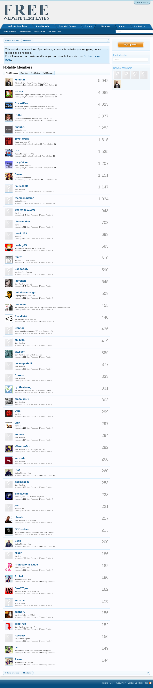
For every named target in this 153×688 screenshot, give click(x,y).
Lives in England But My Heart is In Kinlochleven (52, 308)
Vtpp (18, 410)
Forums (88, 26)
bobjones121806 (25, 209)
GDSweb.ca (22, 529)
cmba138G (21, 186)
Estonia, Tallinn (43, 83)
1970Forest (22, 138)
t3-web (19, 517)
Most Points (35, 73)
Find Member (120, 55)
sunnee (19, 434)
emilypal (20, 339)
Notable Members (9, 32)
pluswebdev (22, 221)
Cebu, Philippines (44, 650)
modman (20, 304)
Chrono (19, 375)
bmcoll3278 (22, 398)
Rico (17, 469)
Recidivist (21, 316)
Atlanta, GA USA (56, 95)
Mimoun (20, 79)
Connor (19, 327)
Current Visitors (25, 32)
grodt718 (20, 623)
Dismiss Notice (107, 49)
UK (29, 142)
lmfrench (20, 280)
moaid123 (21, 233)
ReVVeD (20, 635)
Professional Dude (26, 564)
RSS (150, 683)
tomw (18, 256)
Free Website (42, 26)
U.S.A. (32, 615)
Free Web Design (67, 26)
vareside (20, 458)
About (122, 26)
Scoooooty (21, 268)
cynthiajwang (23, 387)
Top (146, 683)
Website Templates (17, 26)
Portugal (33, 520)
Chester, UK (34, 591)
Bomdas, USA (48, 331)
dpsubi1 (20, 126)
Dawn (18, 174)
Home (28, 568)
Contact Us (139, 26)
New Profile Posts (54, 32)
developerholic (24, 363)
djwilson (20, 351)
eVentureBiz (22, 446)
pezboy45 (21, 245)
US (31, 284)
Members (105, 26)
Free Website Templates (35, 497)
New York (33, 627)
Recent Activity (39, 32)
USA (33, 296)
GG (17, 150)
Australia (29, 272)
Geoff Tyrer (22, 588)
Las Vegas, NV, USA (37, 449)
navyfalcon (22, 162)
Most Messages (12, 73)
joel (17, 505)
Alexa (18, 659)
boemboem (22, 481)
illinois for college (44, 390)
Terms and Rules (106, 683)
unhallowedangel (25, 292)
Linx (17, 422)
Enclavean (21, 493)
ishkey (19, 91)
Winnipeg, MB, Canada (44, 532)
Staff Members (47, 73)
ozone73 (20, 611)
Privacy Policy (120, 683)
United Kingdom (36, 355)
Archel (19, 576)
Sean (18, 540)
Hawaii (42, 248)
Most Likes (24, 73)
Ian (16, 647)
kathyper (20, 600)
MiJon (18, 552)
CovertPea (21, 103)
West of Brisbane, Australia (44, 106)
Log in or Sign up (142, 2)
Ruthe (18, 115)
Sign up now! (130, 44)
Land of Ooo (47, 118)
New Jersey (30, 260)
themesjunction (24, 197)
